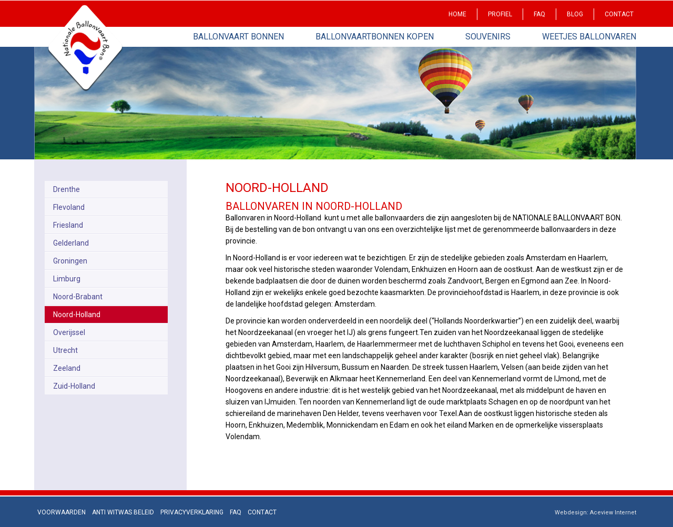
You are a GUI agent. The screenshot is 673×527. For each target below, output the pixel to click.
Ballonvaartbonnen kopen (374, 37)
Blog (575, 14)
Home (457, 14)
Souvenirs (488, 37)
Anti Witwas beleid (123, 512)
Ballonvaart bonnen (238, 37)
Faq (539, 14)
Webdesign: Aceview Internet (595, 512)
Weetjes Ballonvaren (589, 37)
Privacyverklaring (191, 512)
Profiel (500, 14)
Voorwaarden (61, 512)
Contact (619, 14)
